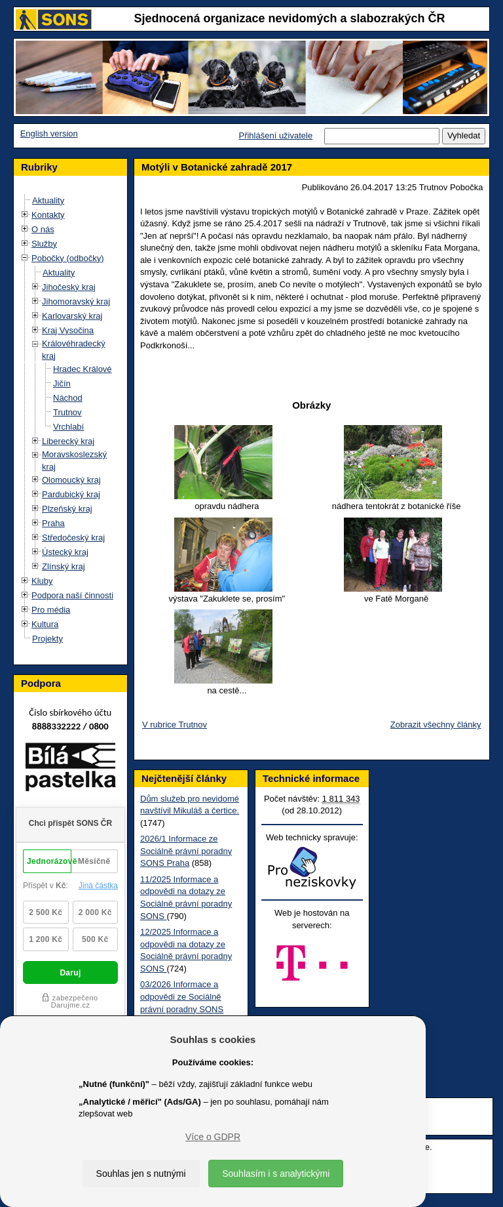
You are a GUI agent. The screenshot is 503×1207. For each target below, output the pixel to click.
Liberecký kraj (68, 441)
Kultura (44, 624)
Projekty (47, 639)
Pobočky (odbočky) (67, 258)
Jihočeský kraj (69, 287)
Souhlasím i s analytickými (275, 1173)
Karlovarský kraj (72, 316)
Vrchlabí (68, 427)
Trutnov (67, 412)
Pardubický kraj (71, 494)
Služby (44, 244)
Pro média (50, 610)
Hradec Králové (82, 369)
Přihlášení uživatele (275, 135)
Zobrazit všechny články (435, 724)
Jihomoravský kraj (76, 301)
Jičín (62, 383)
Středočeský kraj (73, 537)
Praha (53, 523)
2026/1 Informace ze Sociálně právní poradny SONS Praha (186, 851)
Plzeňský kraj (67, 509)
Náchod (68, 398)
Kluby (42, 581)
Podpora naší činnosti (72, 595)
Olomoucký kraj (71, 480)
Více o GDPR (212, 1137)
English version (49, 133)
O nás (42, 229)
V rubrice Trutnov (174, 724)
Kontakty (48, 215)
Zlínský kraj (63, 566)
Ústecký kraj (65, 552)
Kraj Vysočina (68, 330)
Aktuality (48, 200)
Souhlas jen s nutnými (141, 1173)
